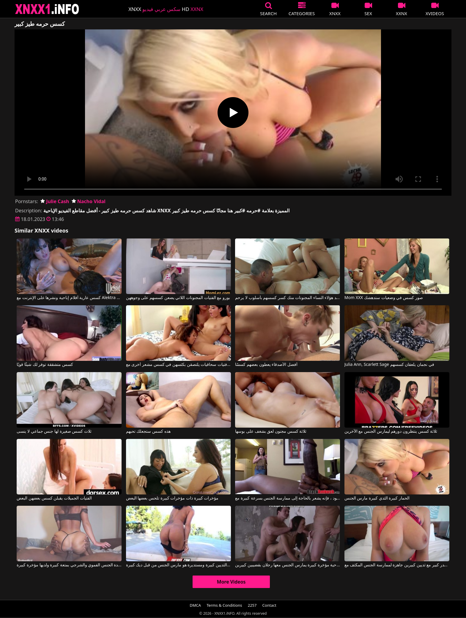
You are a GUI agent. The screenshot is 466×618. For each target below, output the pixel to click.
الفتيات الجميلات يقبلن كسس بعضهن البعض (54, 498)
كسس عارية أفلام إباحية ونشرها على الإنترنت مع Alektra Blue (69, 297)
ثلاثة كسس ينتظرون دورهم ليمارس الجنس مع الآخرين (390, 431)
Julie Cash (54, 201)
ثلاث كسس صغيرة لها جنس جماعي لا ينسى (54, 431)
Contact (269, 605)
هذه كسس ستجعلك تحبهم (148, 431)
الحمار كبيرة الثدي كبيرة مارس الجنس (377, 498)
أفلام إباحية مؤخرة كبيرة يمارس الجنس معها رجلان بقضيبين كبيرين (287, 565)
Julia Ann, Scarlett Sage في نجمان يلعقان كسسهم (389, 364)
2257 (252, 605)
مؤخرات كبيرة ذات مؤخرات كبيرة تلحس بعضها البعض (172, 498)
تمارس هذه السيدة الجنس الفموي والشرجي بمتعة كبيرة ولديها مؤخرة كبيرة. (69, 565)
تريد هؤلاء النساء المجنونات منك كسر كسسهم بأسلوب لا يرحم (287, 297)
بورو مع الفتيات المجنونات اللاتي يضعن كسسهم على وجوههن (178, 297)
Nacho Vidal (89, 201)
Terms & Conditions (224, 605)
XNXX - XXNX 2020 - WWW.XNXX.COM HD (47, 9)
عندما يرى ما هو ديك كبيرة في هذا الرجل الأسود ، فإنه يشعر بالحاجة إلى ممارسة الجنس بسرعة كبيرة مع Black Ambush (287, 498)
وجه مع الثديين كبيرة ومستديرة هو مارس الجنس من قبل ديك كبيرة (178, 565)
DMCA (195, 605)
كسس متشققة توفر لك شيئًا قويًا (45, 364)
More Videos (231, 582)
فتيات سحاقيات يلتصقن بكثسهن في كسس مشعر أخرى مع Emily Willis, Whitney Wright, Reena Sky (178, 364)
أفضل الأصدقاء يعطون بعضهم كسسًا (266, 364)
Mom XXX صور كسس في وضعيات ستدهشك (383, 297)
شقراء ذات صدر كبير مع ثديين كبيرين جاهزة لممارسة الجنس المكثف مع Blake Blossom (396, 565)
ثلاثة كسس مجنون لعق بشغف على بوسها (270, 431)
